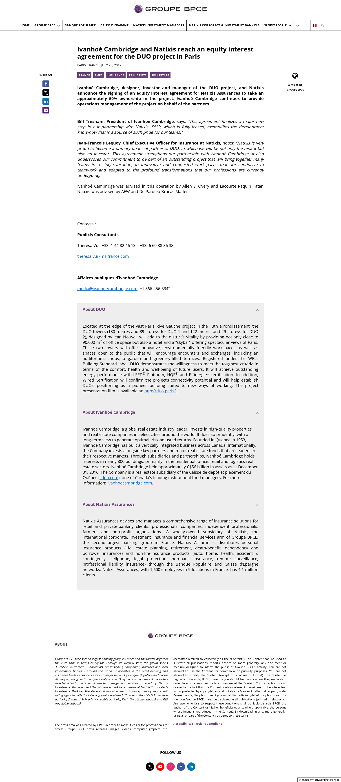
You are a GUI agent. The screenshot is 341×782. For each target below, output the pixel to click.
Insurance (116, 75)
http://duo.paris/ (160, 390)
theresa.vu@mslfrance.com (103, 256)
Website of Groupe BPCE (295, 87)
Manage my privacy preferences (319, 780)
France (84, 75)
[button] (297, 25)
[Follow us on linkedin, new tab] (191, 766)
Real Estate (160, 75)
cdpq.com (109, 477)
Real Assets (137, 75)
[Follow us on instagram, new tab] (170, 766)
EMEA (99, 75)
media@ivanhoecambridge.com (107, 288)
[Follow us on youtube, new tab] (160, 766)
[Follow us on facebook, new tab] (181, 766)
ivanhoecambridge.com (129, 483)
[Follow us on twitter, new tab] (150, 766)
